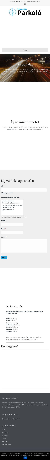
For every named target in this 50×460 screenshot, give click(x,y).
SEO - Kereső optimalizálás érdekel (12, 205)
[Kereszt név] (24, 190)
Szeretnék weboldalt (12, 207)
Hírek (3, 430)
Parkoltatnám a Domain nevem (12, 203)
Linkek (4, 438)
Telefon (3, 221)
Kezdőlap (5, 436)
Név (3, 186)
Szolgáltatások (6, 444)
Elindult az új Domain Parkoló (10, 419)
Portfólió (4, 441)
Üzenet (4, 237)
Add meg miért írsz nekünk (10, 197)
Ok (25, 457)
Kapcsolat (5, 433)
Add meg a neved (7, 193)
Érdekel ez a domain (12, 201)
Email (3, 229)
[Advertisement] (26, 31)
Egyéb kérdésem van (12, 210)
